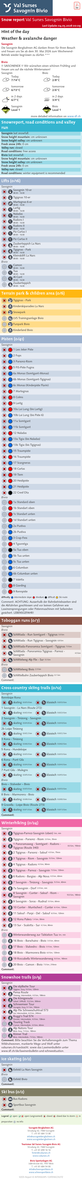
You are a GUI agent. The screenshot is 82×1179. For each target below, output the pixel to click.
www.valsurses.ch (41, 1156)
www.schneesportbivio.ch (41, 1172)
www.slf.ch (74, 116)
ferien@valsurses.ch (41, 1153)
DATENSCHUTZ (55, 1177)
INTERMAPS (41, 1177)
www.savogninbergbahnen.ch (41, 1139)
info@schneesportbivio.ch (41, 1169)
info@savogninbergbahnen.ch (41, 1137)
